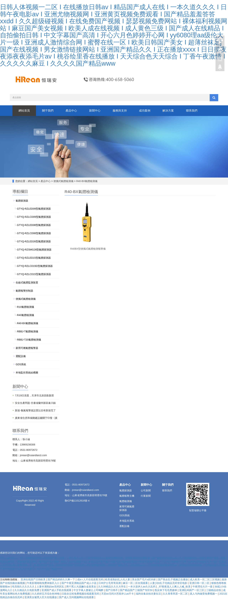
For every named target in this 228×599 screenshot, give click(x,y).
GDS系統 (21, 364)
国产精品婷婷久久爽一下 (62, 579)
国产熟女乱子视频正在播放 (173, 579)
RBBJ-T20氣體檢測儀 (29, 339)
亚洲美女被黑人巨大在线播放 (41, 597)
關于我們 (47, 110)
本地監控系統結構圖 (27, 372)
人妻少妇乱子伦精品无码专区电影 (169, 583)
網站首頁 (24, 110)
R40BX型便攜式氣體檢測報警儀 (88, 248)
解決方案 (168, 110)
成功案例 (144, 110)
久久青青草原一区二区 (175, 593)
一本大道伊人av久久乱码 (142, 586)
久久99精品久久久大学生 (112, 586)
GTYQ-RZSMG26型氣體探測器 (34, 249)
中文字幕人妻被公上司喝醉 (88, 590)
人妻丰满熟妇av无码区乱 (51, 586)
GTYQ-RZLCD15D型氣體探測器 (35, 266)
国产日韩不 (112, 590)
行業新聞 (146, 495)
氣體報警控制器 (24, 290)
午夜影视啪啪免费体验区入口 (43, 583)
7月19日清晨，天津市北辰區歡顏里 (34, 395)
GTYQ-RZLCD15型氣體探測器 (34, 274)
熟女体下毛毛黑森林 (166, 590)
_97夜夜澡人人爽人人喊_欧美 (174, 586)
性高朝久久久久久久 (23, 586)
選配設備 (21, 356)
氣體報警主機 (126, 495)
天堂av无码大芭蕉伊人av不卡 (117, 593)
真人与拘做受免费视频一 (204, 593)
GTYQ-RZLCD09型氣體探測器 (34, 216)
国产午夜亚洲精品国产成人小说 (79, 583)
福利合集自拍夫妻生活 (149, 593)
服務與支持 (120, 110)
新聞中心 (94, 110)
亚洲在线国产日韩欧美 (33, 579)
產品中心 (71, 110)
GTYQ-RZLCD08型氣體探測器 (34, 233)
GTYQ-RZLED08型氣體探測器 (34, 225)
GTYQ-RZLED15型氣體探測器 (34, 257)
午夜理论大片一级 (203, 586)
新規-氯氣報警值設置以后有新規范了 (35, 410)
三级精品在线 (214, 590)
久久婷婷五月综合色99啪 (46, 593)
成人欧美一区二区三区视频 (205, 579)
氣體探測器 (22, 200)
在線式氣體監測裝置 (27, 282)
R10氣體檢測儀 (25, 306)
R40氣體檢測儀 (25, 315)
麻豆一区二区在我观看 (136, 583)
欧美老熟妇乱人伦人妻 (118, 579)
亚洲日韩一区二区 (199, 583)
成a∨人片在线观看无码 (90, 579)
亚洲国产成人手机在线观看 (57, 590)
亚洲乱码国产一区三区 (192, 590)
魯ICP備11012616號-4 (77, 500)
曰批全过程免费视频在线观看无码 (81, 593)
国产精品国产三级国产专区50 (136, 590)
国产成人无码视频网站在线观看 (77, 597)
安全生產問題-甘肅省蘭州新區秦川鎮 (35, 403)
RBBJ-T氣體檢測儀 (27, 331)
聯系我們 (191, 110)
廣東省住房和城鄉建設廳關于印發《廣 (36, 417)
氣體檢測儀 (125, 501)
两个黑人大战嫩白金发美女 (81, 586)
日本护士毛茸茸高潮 (109, 583)
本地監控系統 (126, 520)
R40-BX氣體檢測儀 (86, 181)
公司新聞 (146, 490)
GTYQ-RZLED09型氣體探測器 (34, 208)
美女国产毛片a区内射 (144, 579)
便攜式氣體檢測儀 (63, 181)
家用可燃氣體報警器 (27, 348)
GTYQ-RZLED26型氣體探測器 (34, 241)
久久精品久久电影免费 (27, 590)
